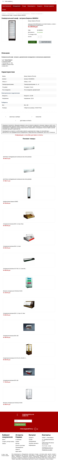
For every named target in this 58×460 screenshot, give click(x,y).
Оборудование (16, 6)
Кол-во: (30, 36)
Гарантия (38, 116)
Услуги (4, 9)
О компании (18, 439)
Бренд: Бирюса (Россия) (34, 21)
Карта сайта (18, 451)
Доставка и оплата (25, 120)
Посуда (24, 6)
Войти (3, 439)
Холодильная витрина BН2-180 (10, 335)
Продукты (39, 6)
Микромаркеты (31, 6)
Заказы (4, 443)
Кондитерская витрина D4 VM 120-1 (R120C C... (15, 358)
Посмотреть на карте (47, 449)
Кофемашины (32, 445)
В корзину (32, 42)
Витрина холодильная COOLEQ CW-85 (12, 402)
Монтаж (17, 443)
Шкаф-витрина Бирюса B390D (10, 201)
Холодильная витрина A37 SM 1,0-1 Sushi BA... (14, 268)
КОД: (29, 30)
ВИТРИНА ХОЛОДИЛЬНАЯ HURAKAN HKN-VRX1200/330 (17, 156)
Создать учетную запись (8, 441)
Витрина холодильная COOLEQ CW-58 (12, 291)
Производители (19, 447)
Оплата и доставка (20, 445)
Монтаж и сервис (15, 116)
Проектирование (6, 6)
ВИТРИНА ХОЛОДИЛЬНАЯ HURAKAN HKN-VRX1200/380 (17, 179)
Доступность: (31, 32)
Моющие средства (49, 6)
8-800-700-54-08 (46, 442)
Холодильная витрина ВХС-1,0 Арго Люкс (13, 224)
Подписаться (20, 424)
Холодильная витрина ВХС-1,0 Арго (12, 246)
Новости (17, 449)
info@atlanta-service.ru (47, 448)
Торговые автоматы (33, 443)
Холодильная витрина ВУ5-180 (10, 380)
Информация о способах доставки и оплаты (29, 135)
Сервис (17, 441)
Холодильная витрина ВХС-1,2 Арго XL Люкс (14, 313)
